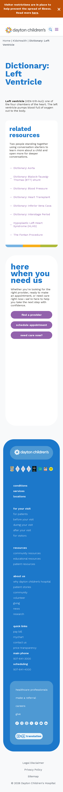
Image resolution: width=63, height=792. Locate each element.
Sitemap (33, 776)
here (35, 12)
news (16, 608)
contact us (20, 642)
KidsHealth (20, 40)
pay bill (17, 631)
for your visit (22, 508)
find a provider (32, 314)
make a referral (26, 697)
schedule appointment (31, 325)
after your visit (22, 530)
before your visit (23, 519)
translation (29, 736)
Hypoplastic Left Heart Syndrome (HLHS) (28, 224)
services (19, 491)
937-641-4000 (22, 669)
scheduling (20, 664)
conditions (20, 485)
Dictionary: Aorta (24, 168)
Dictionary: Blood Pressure (30, 188)
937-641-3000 (22, 658)
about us (19, 576)
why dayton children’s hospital (32, 581)
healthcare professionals (32, 689)
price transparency (24, 647)
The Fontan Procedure (28, 234)
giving (16, 603)
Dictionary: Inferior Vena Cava (32, 205)
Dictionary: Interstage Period (31, 214)
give (18, 714)
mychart (18, 637)
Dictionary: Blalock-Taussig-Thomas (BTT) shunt (31, 178)
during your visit (23, 524)
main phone (21, 653)
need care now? (31, 335)
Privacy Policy (33, 769)
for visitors (20, 535)
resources (20, 547)
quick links (20, 626)
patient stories (22, 587)
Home (6, 40)
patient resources (24, 564)
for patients (20, 514)
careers (20, 706)
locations (19, 496)
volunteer (19, 597)
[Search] (50, 29)
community (20, 592)
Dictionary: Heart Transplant (31, 197)
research (18, 614)
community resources (27, 553)
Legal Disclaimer (33, 762)
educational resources (27, 558)
